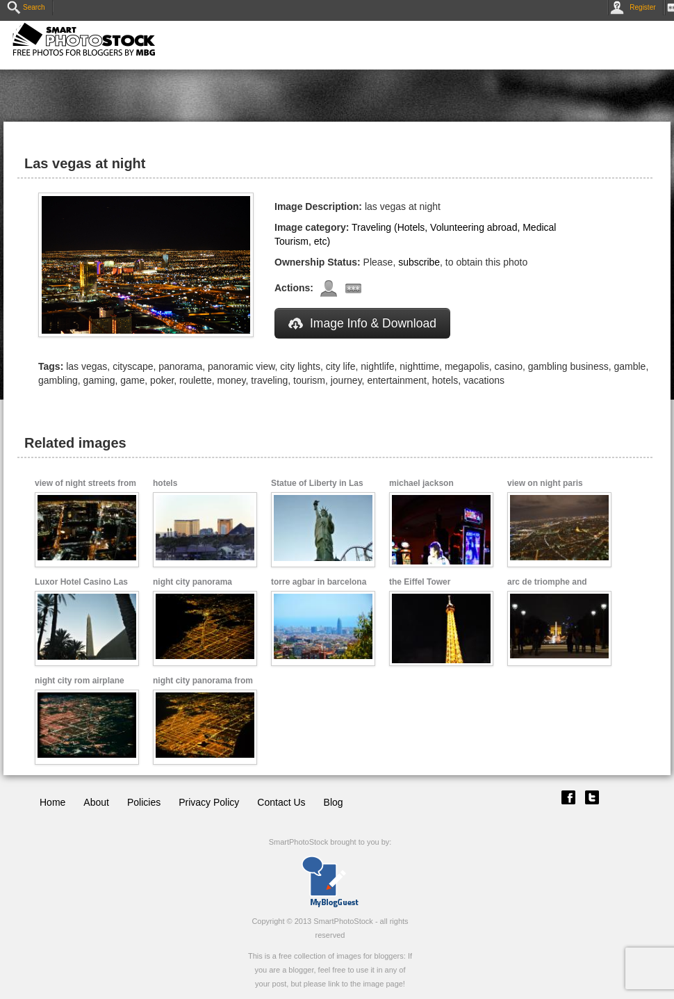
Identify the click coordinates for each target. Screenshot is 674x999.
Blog (333, 802)
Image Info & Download (362, 323)
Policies (144, 802)
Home (52, 802)
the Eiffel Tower (419, 582)
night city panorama (192, 582)
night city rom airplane (79, 680)
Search (26, 7)
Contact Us (281, 802)
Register (635, 7)
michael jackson (421, 483)
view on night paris (545, 483)
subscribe (419, 262)
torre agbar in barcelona (318, 582)
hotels (165, 483)
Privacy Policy (209, 802)
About (96, 802)
